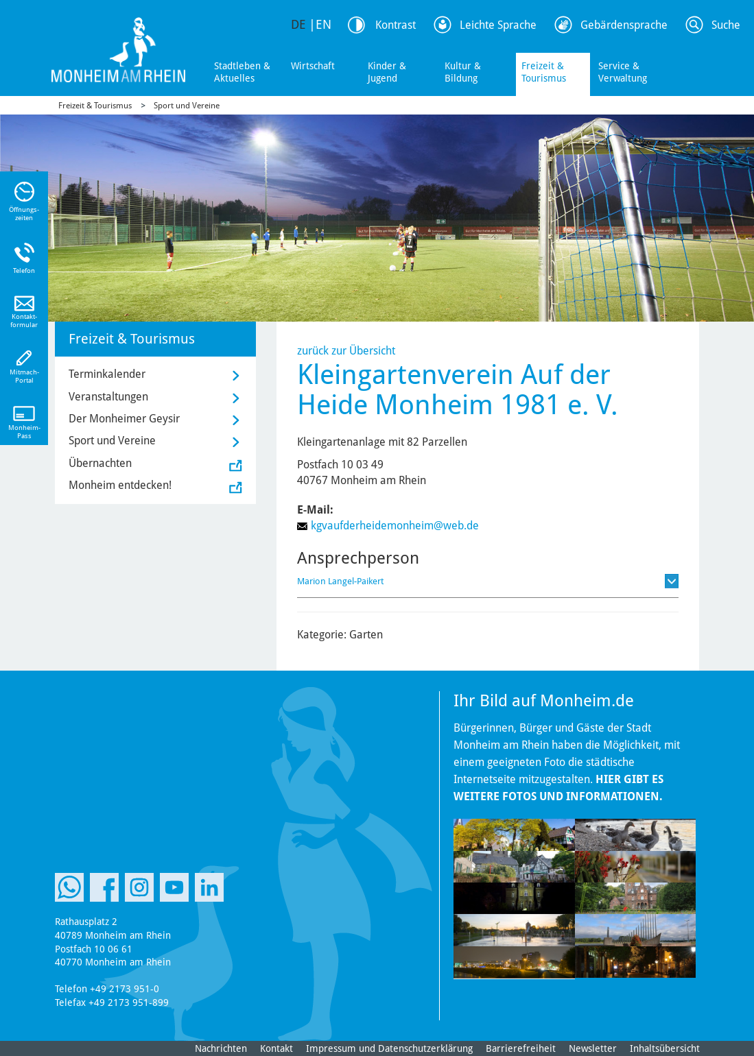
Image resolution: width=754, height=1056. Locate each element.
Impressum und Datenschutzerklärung (389, 1048)
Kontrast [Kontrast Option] (395, 25)
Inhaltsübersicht (665, 1048)
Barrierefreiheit (521, 1048)
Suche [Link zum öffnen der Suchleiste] (725, 25)
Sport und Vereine (187, 105)
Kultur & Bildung (463, 72)
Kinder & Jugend (387, 72)
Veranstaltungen (108, 396)
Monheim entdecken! (120, 485)
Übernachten (100, 463)
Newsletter (593, 1048)
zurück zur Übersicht (346, 350)
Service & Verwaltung (622, 72)
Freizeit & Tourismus (543, 72)
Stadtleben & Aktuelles (242, 72)
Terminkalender (107, 374)
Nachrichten (221, 1048)
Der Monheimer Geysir (124, 418)
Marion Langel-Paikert (340, 581)
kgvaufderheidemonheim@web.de (395, 525)
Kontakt (276, 1048)
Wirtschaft (313, 65)
